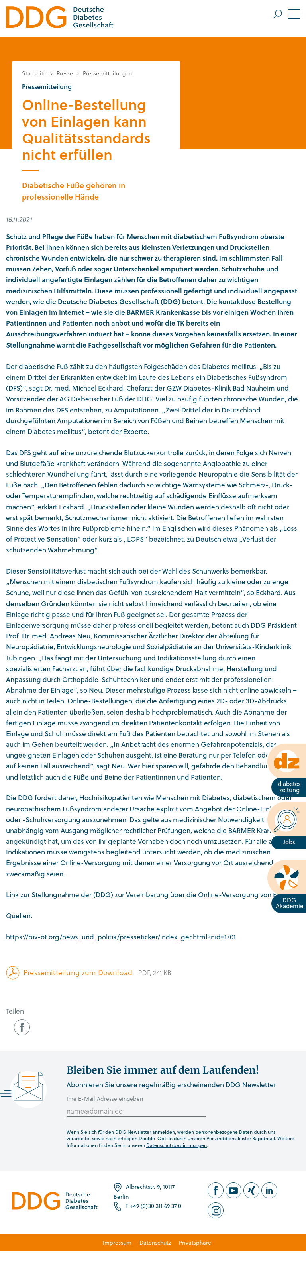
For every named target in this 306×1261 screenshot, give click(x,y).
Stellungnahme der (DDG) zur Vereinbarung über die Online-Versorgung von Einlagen (165, 895)
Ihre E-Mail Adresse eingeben (105, 1098)
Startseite (34, 73)
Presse (65, 73)
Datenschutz (155, 1242)
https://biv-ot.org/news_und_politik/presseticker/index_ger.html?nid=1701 (121, 937)
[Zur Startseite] (60, 18)
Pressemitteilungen (107, 73)
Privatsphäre (195, 1242)
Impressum (117, 1242)
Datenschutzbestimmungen (176, 1145)
